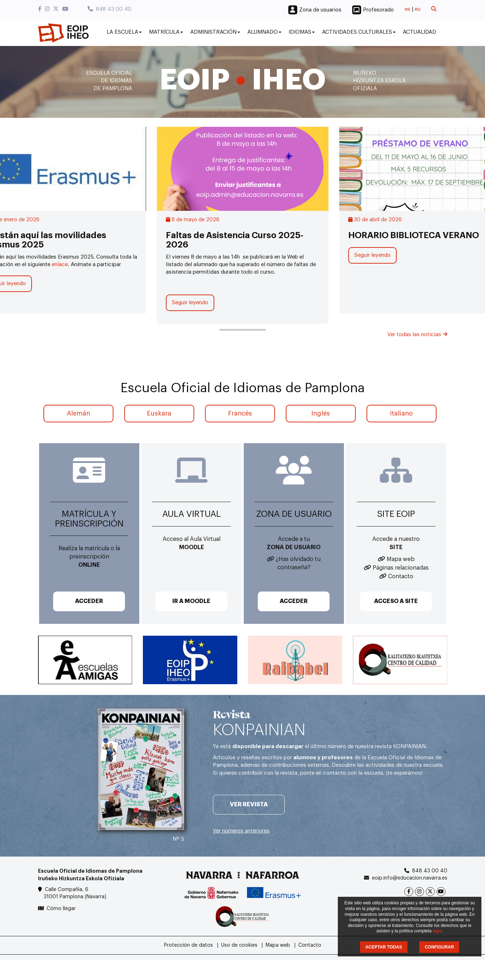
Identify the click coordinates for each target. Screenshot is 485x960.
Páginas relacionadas (401, 568)
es (407, 9)
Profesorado (378, 10)
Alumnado (264, 32)
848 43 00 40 (109, 9)
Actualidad (419, 32)
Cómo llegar (61, 908)
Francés (240, 413)
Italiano (401, 413)
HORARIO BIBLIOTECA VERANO (413, 235)
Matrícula (166, 32)
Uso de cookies (239, 945)
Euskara (159, 413)
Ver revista (249, 804)
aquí (437, 930)
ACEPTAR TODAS (383, 947)
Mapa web (401, 559)
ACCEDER (89, 601)
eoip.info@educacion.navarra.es (409, 878)
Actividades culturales (359, 32)
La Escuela (124, 32)
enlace (60, 264)
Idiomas (302, 32)
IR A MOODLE (191, 601)
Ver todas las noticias (417, 334)
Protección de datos (188, 945)
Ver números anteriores (241, 831)
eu (417, 9)
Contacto (400, 576)
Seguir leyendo (190, 302)
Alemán (78, 413)
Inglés (320, 413)
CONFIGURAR (439, 947)
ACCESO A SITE (396, 601)
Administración (215, 32)
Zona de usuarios (320, 10)
